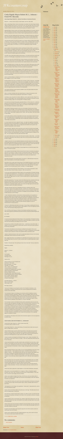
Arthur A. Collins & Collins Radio (56, 131)
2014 (55, 44)
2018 (55, 37)
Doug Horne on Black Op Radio (57, 116)
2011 (55, 139)
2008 (55, 144)
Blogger (37, 436)
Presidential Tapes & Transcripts (56, 113)
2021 (55, 32)
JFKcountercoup (15, 5)
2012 (55, 47)
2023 (55, 28)
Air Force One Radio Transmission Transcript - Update (57, 74)
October (56, 53)
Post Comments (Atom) (12, 429)
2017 (55, 39)
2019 (55, 35)
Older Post (38, 427)
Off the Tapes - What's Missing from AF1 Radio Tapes (57, 90)
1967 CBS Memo (56, 124)
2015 (55, 42)
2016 (55, 40)
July (55, 58)
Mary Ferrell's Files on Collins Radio (56, 121)
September (57, 55)
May (55, 62)
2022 (55, 30)
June (56, 60)
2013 (55, 46)
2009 (55, 142)
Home (22, 427)
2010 (55, 140)
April (55, 63)
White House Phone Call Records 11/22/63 (56, 85)
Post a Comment (9, 422)
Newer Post (6, 427)
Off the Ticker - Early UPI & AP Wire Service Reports (57, 95)
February (56, 135)
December (56, 49)
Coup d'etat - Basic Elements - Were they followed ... (56, 105)
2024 (55, 27)
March (56, 65)
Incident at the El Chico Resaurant (56, 127)
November (56, 51)
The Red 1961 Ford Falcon (57, 110)
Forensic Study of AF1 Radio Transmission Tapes (57, 69)
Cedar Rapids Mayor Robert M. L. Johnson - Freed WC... (57, 80)
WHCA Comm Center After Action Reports (57, 101)
